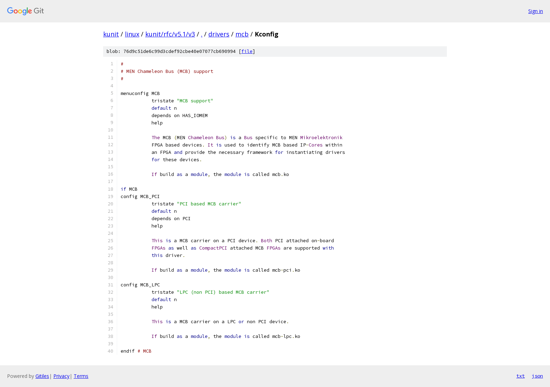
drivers (218, 34)
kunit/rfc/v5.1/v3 (170, 34)
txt (520, 376)
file (247, 51)
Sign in (535, 11)
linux (132, 34)
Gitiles (42, 376)
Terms (81, 376)
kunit (111, 34)
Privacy (61, 376)
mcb (242, 34)
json (537, 376)
